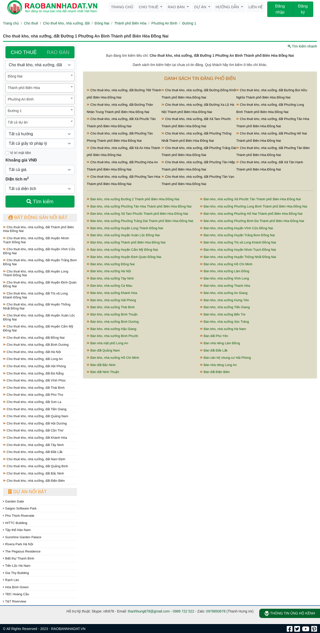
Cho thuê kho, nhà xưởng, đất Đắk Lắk (32, 452)
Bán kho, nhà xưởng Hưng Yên (224, 300)
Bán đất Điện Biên (215, 372)
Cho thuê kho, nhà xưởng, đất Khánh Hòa (35, 438)
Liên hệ (255, 7)
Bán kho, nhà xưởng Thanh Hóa (225, 286)
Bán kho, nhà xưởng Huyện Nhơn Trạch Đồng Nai (238, 250)
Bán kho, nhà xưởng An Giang (224, 293)
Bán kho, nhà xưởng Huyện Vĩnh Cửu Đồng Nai (236, 228)
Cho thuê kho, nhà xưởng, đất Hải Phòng (34, 366)
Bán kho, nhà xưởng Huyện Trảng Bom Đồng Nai (237, 235)
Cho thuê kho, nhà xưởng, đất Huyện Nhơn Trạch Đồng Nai (36, 240)
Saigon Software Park (19, 508)
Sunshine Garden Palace (22, 537)
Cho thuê (149, 7)
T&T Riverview (14, 601)
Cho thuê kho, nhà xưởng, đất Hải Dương (35, 423)
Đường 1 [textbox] (15, 111)
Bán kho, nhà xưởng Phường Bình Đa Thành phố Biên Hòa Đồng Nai (252, 221)
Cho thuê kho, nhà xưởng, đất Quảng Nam (35, 416)
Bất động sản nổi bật (38, 217)
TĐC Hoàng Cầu (16, 594)
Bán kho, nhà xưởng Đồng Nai (110, 264)
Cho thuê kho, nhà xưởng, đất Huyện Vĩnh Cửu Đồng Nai (39, 251)
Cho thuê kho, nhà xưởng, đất (66, 23)
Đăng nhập (280, 9)
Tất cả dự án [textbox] (18, 122)
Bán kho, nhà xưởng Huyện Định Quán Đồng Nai (124, 257)
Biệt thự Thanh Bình (18, 558)
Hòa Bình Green (16, 587)
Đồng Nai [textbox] (15, 76)
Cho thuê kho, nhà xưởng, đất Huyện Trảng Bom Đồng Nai (40, 262)
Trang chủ (122, 7)
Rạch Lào (11, 580)
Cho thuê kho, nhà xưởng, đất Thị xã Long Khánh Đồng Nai (35, 295)
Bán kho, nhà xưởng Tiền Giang (225, 307)
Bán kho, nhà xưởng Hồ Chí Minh (226, 264)
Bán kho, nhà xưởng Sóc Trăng (224, 322)
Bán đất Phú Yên (214, 336)
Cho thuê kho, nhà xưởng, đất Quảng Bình (35, 466)
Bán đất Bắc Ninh (101, 365)
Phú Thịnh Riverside (18, 516)
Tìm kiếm (39, 201)
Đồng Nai (102, 23)
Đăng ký (303, 9)
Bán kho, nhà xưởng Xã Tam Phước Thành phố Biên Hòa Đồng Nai (137, 214)
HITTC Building (15, 523)
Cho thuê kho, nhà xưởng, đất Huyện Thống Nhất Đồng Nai (36, 306)
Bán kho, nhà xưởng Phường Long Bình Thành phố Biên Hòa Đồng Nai (253, 206)
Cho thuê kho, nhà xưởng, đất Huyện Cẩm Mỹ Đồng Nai (38, 328)
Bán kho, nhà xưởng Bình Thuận (112, 314)
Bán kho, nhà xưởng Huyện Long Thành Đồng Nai (125, 228)
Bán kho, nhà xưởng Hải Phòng (111, 300)
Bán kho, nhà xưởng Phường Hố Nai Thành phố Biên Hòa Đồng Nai (251, 214)
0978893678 (216, 611)
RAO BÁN (58, 52)
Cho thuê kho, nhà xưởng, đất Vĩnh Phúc (34, 380)
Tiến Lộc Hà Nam (16, 566)
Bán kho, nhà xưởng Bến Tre (223, 314)
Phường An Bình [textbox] (21, 99)
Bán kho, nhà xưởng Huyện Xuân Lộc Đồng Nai (123, 235)
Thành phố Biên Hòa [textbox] (24, 88)
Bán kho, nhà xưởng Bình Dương (113, 322)
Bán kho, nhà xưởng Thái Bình (111, 307)
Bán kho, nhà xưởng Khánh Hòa (112, 293)
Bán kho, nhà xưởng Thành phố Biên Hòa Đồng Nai (126, 242)
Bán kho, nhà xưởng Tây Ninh (110, 278)
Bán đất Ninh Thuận (103, 372)
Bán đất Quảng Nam (103, 350)
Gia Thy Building (16, 573)
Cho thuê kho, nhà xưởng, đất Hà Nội (32, 352)
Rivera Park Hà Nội (18, 544)
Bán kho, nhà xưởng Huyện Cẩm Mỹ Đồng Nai (122, 250)
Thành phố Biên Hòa (130, 23)
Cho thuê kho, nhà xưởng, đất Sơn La (32, 402)
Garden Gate (13, 501)
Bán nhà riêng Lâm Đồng (220, 343)
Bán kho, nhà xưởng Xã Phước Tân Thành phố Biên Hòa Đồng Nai (250, 199)
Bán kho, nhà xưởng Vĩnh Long (224, 278)
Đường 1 (189, 23)
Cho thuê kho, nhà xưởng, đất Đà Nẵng (33, 373)
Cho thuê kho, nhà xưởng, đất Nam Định (34, 459)
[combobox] (40, 76)
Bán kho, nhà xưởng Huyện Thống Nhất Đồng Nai (238, 257)
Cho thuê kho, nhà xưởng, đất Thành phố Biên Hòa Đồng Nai (38, 229)
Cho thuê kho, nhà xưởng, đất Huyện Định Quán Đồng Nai (39, 284)
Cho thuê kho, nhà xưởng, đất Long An (33, 359)
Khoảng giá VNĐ (21, 160)
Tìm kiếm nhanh (302, 46)
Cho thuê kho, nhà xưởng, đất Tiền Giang (34, 409)
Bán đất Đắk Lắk (214, 350)
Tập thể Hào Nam (17, 530)
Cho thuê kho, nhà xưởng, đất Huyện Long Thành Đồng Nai (35, 273)
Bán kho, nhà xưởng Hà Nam (223, 329)
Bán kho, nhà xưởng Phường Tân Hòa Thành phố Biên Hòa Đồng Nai (139, 206)
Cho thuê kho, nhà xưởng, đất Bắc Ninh (33, 473)
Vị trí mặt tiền (18, 153)
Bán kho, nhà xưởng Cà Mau (109, 286)
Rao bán (177, 7)
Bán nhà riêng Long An (218, 365)
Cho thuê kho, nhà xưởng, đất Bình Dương (35, 344)
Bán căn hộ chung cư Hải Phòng (225, 358)
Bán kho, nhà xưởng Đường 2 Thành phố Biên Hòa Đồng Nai (133, 199)
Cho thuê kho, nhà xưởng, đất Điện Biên (34, 480)
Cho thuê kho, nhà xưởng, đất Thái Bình (34, 388)
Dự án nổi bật (27, 491)
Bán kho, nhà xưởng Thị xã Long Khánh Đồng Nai (238, 242)
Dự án (200, 7)
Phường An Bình (165, 23)
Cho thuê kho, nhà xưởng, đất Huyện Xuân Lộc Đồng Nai (39, 317)
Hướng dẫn (228, 7)
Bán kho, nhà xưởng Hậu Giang (111, 329)
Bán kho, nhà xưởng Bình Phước (112, 336)
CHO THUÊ (24, 52)
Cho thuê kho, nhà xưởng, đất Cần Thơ (33, 430)
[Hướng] (40, 134)
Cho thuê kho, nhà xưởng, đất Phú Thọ (33, 394)
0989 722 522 (183, 611)
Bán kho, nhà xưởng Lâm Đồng (224, 271)
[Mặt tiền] (7, 153)
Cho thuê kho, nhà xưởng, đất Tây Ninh (33, 445)
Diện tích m (17, 178)
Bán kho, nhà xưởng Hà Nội (109, 271)
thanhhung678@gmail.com (149, 611)
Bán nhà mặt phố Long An (107, 343)
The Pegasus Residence (21, 551)
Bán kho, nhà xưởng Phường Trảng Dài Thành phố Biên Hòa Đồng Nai (140, 221)
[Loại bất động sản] (40, 65)
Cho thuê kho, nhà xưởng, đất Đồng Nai (33, 338)
